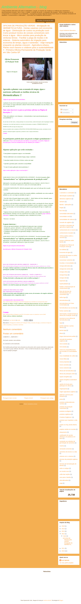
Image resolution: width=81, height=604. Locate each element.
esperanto (62, 280)
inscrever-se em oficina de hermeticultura (67, 319)
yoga (61, 483)
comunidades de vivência (67, 219)
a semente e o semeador (67, 192)
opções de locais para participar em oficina (66, 385)
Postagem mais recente (10, 398)
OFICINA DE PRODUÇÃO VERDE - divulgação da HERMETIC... (67, 541)
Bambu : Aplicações (65, 204)
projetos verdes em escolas (68, 429)
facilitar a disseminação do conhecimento (67, 287)
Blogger (61, 600)
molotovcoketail (47, 600)
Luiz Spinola (65, 560)
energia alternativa (65, 266)
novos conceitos (64, 365)
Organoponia (63, 388)
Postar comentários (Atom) (30, 404)
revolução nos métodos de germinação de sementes (67, 442)
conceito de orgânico (66, 222)
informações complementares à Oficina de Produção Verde (69, 314)
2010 (63, 551)
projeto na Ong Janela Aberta (68, 424)
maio (64, 536)
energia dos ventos (65, 269)
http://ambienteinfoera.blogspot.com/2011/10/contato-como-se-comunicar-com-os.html (24, 314)
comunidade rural (65, 216)
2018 (63, 526)
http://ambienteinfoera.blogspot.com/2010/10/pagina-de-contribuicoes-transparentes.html (25, 301)
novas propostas (64, 362)
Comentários (65, 112)
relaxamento (63, 432)
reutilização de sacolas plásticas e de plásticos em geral (67, 436)
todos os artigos (64, 468)
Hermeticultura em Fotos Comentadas (67, 304)
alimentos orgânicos (65, 198)
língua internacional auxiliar (68, 336)
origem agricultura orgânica (68, 391)
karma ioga (63, 330)
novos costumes (64, 368)
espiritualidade (64, 283)
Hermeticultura (64, 300)
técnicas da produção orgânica (69, 459)
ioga (61, 323)
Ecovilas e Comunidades (67, 263)
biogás (61, 207)
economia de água (35, 322)
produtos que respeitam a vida (68, 420)
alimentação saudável (66, 195)
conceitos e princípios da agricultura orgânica (67, 226)
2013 (63, 531)
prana (61, 399)
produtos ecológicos (65, 411)
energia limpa (63, 275)
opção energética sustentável (68, 379)
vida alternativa (64, 480)
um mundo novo (64, 471)
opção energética (65, 376)
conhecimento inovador (66, 233)
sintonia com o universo (66, 456)
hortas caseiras (64, 311)
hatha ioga (63, 297)
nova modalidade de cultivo (68, 356)
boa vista (62, 210)
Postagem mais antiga (46, 398)
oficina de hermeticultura (67, 370)
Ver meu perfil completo (66, 563)
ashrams (62, 201)
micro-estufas (63, 344)
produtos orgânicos (65, 414)
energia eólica (64, 272)
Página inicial (28, 398)
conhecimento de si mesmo (68, 230)
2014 (63, 528)
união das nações (65, 474)
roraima (62, 446)
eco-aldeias (63, 249)
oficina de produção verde (67, 373)
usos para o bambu (65, 477)
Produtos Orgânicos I (66, 417)
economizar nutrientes (17, 324)
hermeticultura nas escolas (67, 308)
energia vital (63, 278)
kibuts (61, 333)
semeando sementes (66, 449)
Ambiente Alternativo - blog (24, 7)
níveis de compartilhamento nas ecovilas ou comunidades (68, 350)
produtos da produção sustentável (66, 407)
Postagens (64, 109)
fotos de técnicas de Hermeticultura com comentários (65, 293)
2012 (63, 533)
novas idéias (63, 359)
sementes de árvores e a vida (68, 452)
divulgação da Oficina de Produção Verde (20, 322)
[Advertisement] (66, 72)
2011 (63, 548)
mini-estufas (63, 347)
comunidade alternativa (66, 213)
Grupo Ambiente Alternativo (68, 30)
